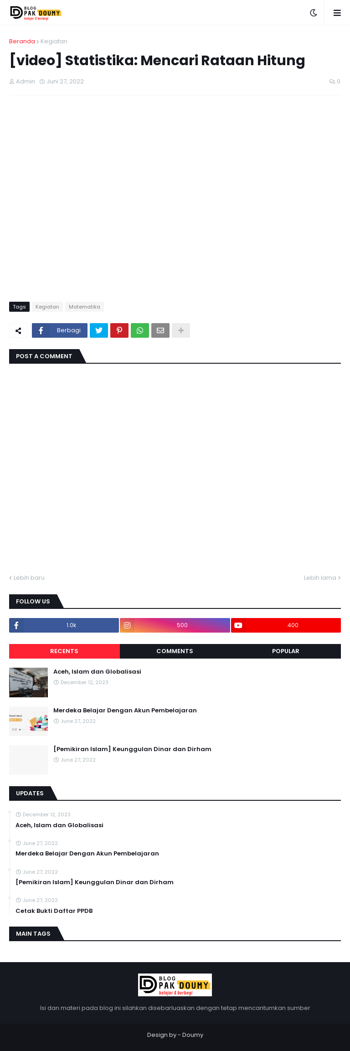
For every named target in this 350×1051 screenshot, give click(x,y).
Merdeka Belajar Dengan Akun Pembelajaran (125, 710)
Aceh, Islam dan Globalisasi (97, 672)
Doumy (192, 1034)
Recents (64, 651)
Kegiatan (54, 41)
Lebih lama (320, 577)
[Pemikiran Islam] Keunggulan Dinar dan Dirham (132, 749)
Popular (285, 651)
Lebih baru (29, 577)
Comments (174, 651)
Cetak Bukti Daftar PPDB (54, 911)
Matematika (84, 306)
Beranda (22, 41)
